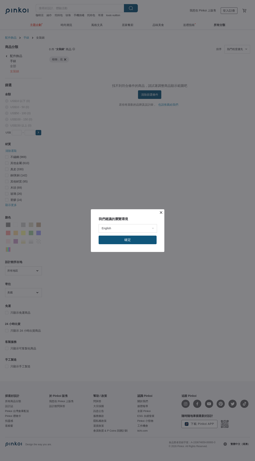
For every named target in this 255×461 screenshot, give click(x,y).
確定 (127, 240)
